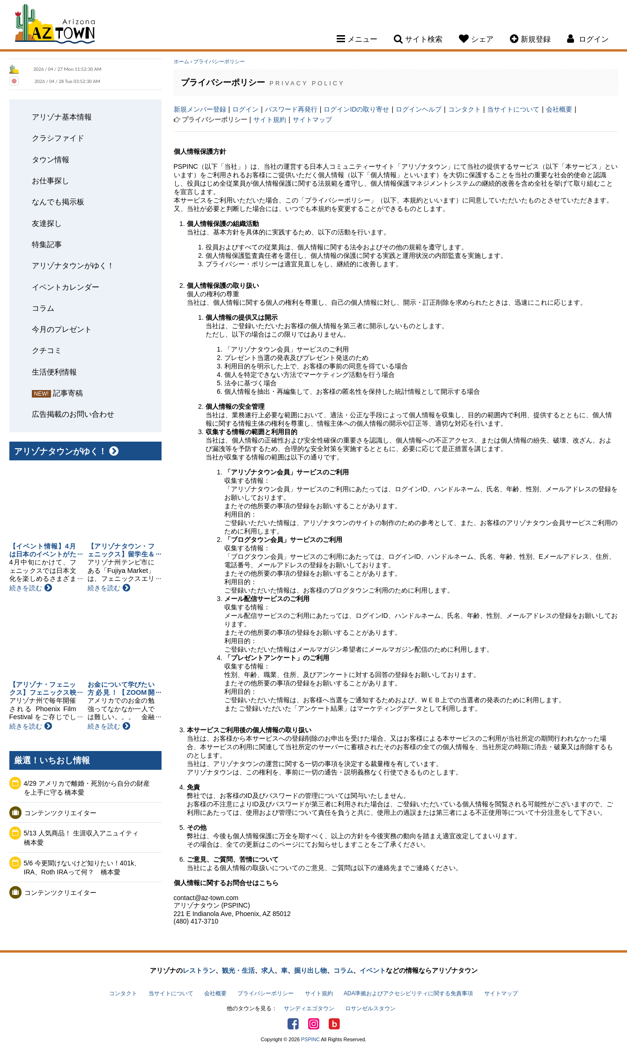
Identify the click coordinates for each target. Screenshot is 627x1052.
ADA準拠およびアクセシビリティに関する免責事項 (408, 993)
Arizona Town (55, 25)
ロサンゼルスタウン (370, 1008)
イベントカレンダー (65, 287)
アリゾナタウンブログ (334, 1023)
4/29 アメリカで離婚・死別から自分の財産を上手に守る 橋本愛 (87, 788)
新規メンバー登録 (200, 109)
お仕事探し (50, 180)
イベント (373, 970)
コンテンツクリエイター (60, 813)
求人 (267, 970)
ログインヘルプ (419, 109)
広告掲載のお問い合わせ (73, 414)
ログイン (245, 109)
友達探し (47, 223)
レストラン (199, 970)
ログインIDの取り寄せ (356, 109)
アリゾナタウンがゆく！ (73, 265)
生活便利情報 (54, 372)
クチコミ (47, 350)
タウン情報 (50, 159)
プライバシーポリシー (219, 61)
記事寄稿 (68, 393)
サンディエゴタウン (309, 1008)
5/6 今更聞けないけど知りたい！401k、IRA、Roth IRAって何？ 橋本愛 (82, 867)
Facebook (293, 1023)
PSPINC (310, 1039)
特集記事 (47, 244)
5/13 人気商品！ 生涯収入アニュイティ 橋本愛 (84, 837)
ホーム (181, 61)
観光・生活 (238, 970)
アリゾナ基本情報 (62, 117)
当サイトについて (513, 109)
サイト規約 (269, 119)
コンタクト (464, 109)
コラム (43, 308)
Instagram (313, 1023)
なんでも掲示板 (58, 201)
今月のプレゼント (62, 329)
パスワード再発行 (291, 109)
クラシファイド (58, 138)
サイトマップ (312, 119)
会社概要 (559, 109)
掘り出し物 (310, 970)
